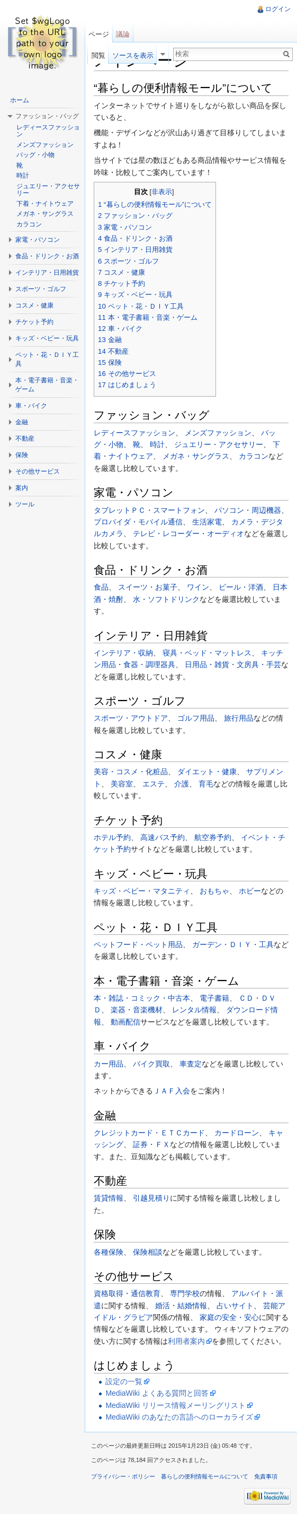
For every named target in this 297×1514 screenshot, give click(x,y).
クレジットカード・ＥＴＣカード (149, 1132)
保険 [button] (21, 455)
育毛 (206, 784)
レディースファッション (134, 432)
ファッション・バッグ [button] (47, 116)
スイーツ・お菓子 (147, 587)
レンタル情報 (194, 1009)
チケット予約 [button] (34, 322)
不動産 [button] (24, 438)
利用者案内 (186, 1341)
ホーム (19, 100)
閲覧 (98, 55)
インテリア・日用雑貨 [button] (47, 272)
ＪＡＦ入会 (171, 1091)
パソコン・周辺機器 (247, 510)
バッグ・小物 (35, 155)
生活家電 (207, 522)
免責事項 (265, 1476)
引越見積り (151, 1198)
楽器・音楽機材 (137, 1009)
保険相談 (148, 1252)
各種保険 (108, 1252)
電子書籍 (214, 998)
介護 (181, 784)
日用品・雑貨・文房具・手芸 (233, 664)
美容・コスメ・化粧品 (131, 771)
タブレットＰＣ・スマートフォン (149, 510)
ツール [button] (24, 504)
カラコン (253, 456)
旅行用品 (239, 718)
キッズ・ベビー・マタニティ (142, 891)
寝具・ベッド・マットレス (207, 653)
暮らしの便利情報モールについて (204, 1476)
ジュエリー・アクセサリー (218, 444)
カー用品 (108, 1064)
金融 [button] (21, 422)
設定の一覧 (123, 1381)
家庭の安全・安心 (229, 1317)
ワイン (198, 587)
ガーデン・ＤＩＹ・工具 (233, 944)
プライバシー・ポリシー (123, 1476)
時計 (157, 444)
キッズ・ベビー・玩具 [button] (47, 338)
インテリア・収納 (123, 653)
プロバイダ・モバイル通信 (138, 522)
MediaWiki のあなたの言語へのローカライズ (179, 1417)
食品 (101, 587)
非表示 (161, 192)
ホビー (250, 891)
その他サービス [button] (37, 471)
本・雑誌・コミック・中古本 (142, 998)
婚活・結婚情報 (181, 1305)
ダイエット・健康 (207, 771)
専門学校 (185, 1293)
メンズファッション (218, 432)
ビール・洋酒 (241, 587)
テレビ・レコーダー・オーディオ (188, 533)
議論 (123, 34)
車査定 (190, 1064)
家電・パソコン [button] (37, 239)
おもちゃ (214, 891)
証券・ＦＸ (151, 1144)
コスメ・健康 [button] (34, 305)
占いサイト (235, 1305)
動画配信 (125, 1022)
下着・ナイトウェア (45, 203)
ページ (98, 34)
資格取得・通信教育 (127, 1293)
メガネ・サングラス (196, 456)
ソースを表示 (133, 55)
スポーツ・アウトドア (131, 718)
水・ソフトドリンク (166, 599)
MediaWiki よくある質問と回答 (156, 1393)
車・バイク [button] (31, 405)
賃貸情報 (108, 1198)
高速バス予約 (162, 837)
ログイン (278, 9)
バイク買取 (151, 1064)
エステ (153, 784)
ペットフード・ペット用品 (138, 944)
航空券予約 (212, 837)
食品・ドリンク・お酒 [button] (47, 256)
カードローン (236, 1132)
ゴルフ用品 (195, 718)
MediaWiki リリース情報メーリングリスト (175, 1405)
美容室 (122, 784)
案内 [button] (21, 488)
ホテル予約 (112, 837)
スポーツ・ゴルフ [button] (40, 289)
